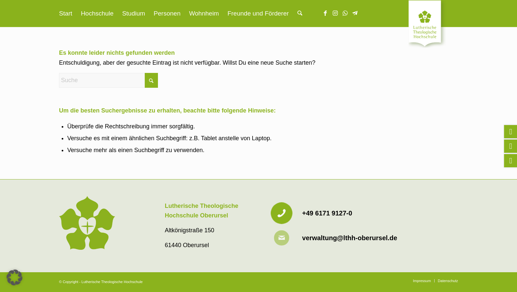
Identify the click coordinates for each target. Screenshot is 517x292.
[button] (14, 277)
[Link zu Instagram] (335, 13)
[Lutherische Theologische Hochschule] (433, 25)
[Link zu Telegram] (355, 13)
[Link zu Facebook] (325, 13)
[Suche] (300, 13)
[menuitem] (65, 13)
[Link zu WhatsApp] (345, 13)
